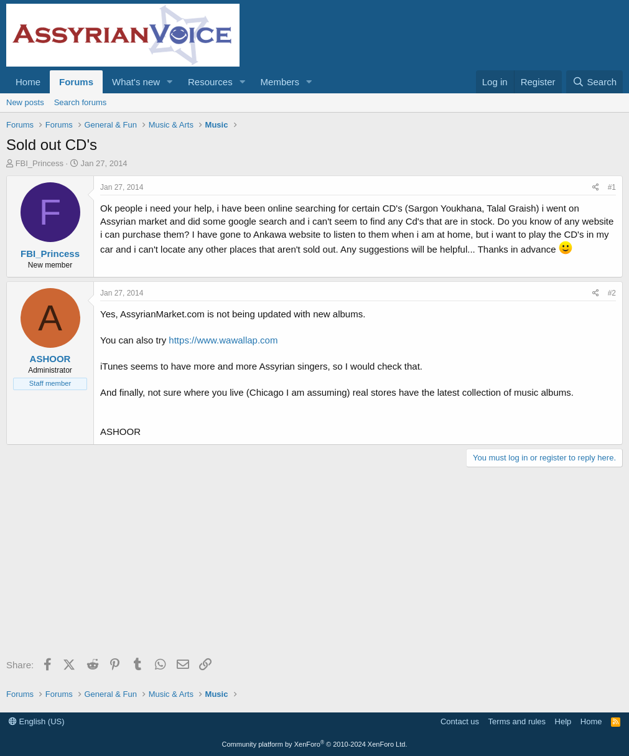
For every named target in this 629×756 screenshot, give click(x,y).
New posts (25, 102)
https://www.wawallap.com (223, 340)
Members (280, 82)
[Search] (594, 81)
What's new (136, 82)
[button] (170, 81)
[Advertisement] (314, 567)
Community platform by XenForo (315, 744)
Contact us (459, 721)
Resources (210, 82)
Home (28, 82)
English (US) (37, 721)
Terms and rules (517, 721)
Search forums (80, 102)
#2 (612, 293)
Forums (76, 82)
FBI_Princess (39, 163)
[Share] (595, 187)
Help (563, 721)
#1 (612, 187)
